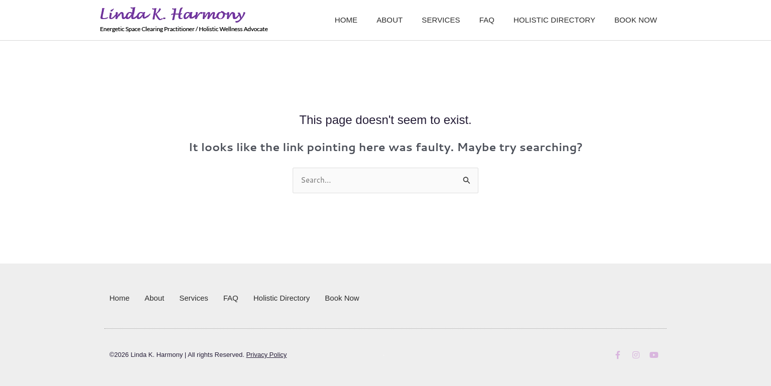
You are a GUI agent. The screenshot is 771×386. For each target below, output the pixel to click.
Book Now (635, 20)
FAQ (486, 20)
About (389, 20)
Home (346, 20)
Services (441, 20)
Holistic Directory (554, 20)
